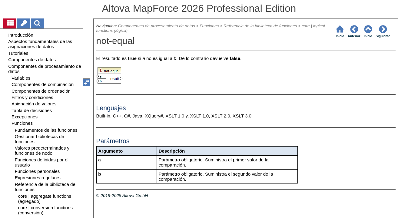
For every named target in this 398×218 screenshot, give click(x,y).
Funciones (209, 26)
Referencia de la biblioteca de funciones (260, 26)
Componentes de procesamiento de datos (156, 26)
